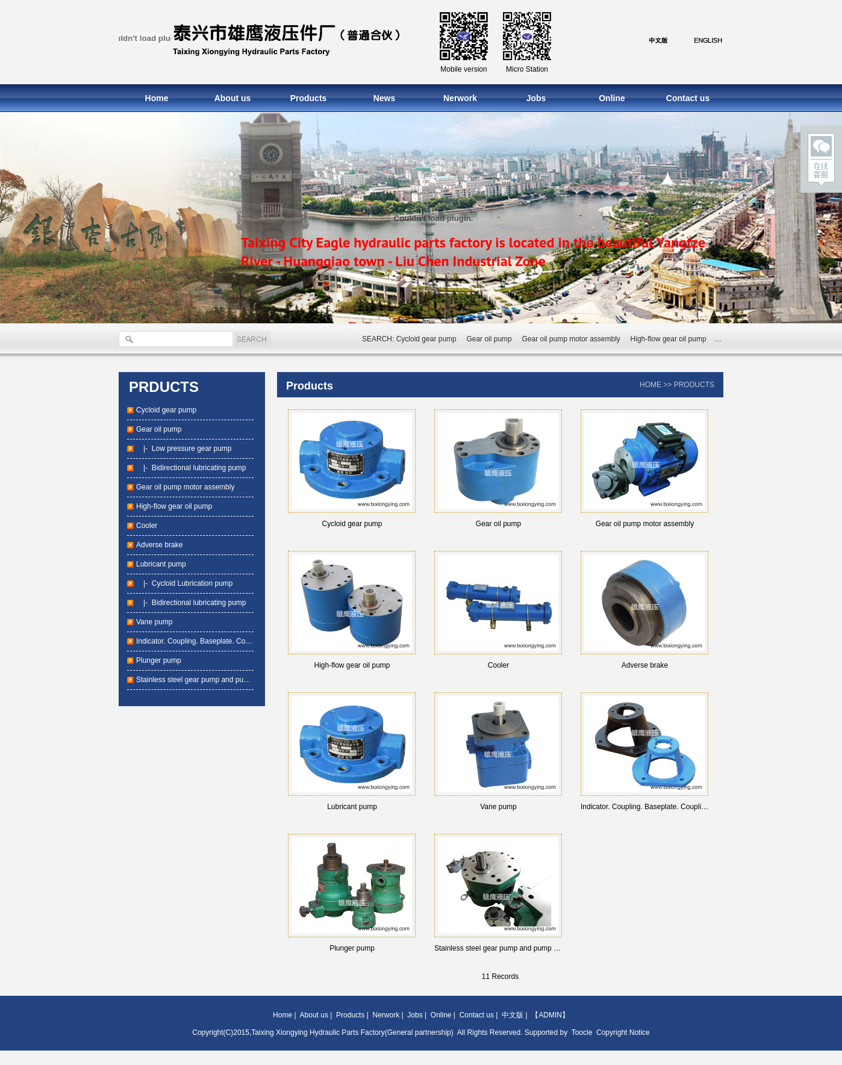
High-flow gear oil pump (668, 339)
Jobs (536, 98)
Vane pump (154, 622)
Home (157, 98)
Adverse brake (159, 545)
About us (232, 98)
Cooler (146, 525)
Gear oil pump (488, 339)
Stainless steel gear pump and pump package (209, 679)
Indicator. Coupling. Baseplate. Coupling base (209, 641)
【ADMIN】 (550, 1015)
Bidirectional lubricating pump (199, 468)
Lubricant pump (161, 564)
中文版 (512, 1015)
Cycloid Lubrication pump (192, 583)
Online (612, 98)
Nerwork (460, 98)
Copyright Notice (623, 1032)
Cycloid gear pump (426, 339)
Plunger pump (158, 660)
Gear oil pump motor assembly (571, 339)
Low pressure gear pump (192, 448)
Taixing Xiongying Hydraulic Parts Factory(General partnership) (352, 1032)
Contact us (687, 98)
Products (308, 98)
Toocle (582, 1032)
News (384, 98)
